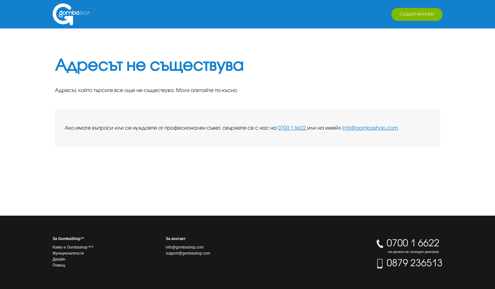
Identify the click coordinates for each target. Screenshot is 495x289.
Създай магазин (417, 14)
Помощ (59, 265)
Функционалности (68, 253)
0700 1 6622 (292, 128)
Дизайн (59, 259)
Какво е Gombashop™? (73, 247)
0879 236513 (409, 263)
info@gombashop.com (370, 128)
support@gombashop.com (188, 253)
